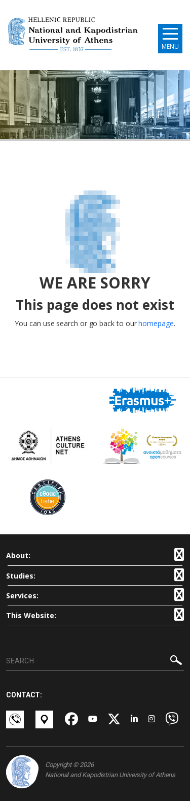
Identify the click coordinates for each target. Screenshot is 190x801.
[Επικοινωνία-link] (15, 719)
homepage (155, 323)
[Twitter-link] (114, 719)
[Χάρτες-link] (45, 719)
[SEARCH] (95, 661)
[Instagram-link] (151, 719)
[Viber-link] (171, 719)
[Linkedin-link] (134, 719)
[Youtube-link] (92, 719)
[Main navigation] (170, 38)
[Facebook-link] (71, 719)
